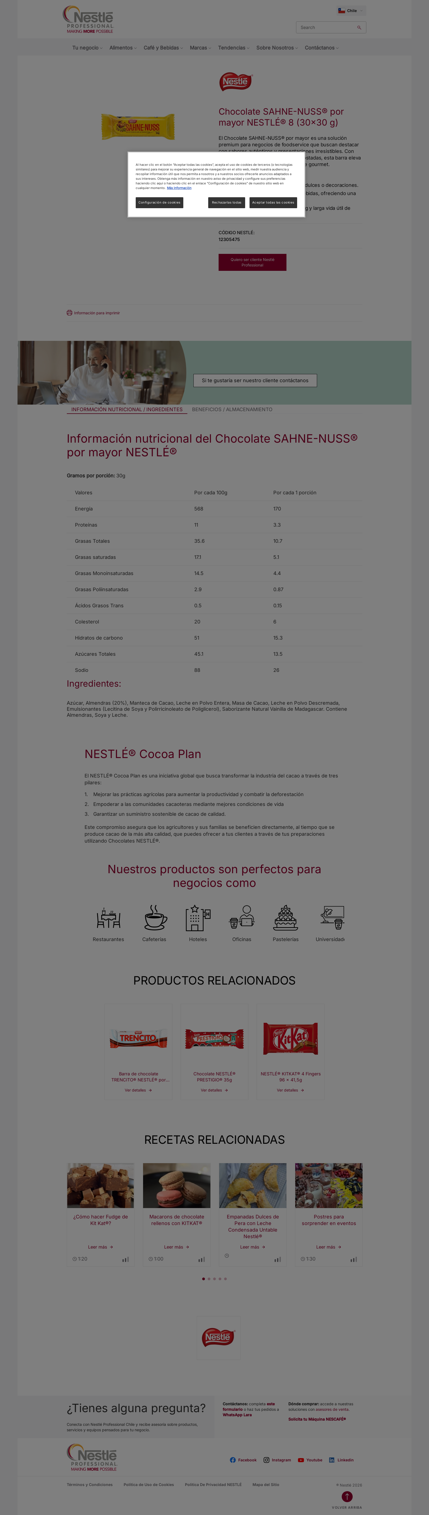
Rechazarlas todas (227, 202)
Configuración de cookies (159, 202)
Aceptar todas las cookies (273, 202)
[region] (216, 184)
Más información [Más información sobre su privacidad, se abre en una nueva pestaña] (179, 188)
